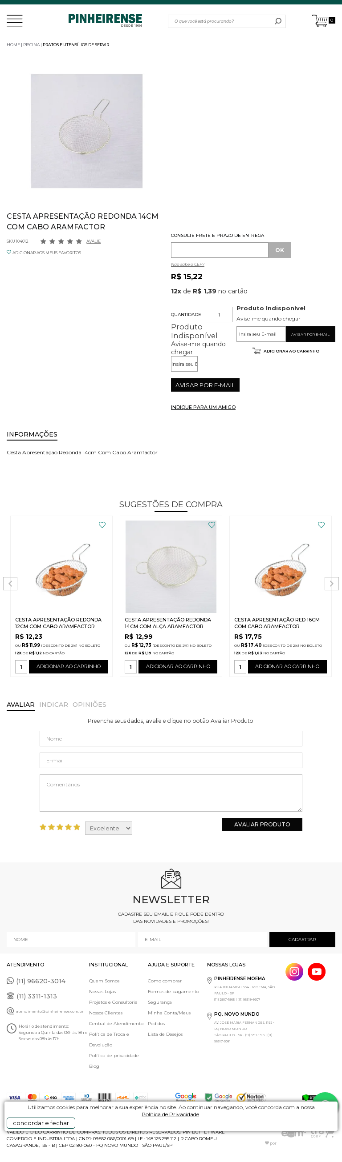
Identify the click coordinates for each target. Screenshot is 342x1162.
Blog (94, 1066)
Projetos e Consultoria (113, 1002)
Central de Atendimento (116, 1023)
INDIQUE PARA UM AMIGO (203, 407)
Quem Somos (104, 981)
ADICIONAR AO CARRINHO (68, 668)
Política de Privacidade (170, 1114)
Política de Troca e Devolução (109, 1039)
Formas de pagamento (173, 991)
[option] (87, 131)
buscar (278, 21)
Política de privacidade (114, 1055)
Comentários (171, 793)
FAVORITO (102, 525)
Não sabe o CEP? (187, 264)
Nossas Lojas (102, 991)
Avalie (93, 241)
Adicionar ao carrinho (291, 351)
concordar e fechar (41, 1122)
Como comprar (165, 981)
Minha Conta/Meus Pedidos (169, 1018)
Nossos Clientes (105, 1013)
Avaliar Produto (262, 824)
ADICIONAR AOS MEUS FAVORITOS (46, 252)
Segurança (160, 1002)
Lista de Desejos (165, 1034)
